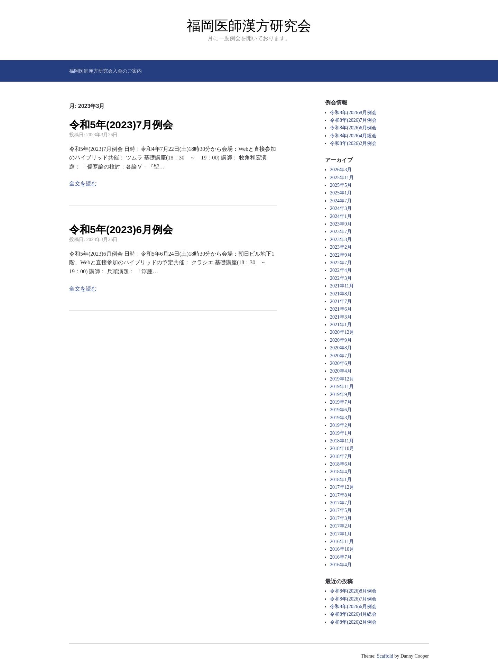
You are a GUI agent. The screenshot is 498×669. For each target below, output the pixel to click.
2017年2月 (341, 526)
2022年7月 (341, 262)
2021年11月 (342, 285)
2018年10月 (342, 448)
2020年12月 (342, 332)
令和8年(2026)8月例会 (353, 112)
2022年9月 (341, 255)
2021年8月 (341, 293)
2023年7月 (341, 231)
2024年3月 (341, 208)
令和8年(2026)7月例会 (353, 120)
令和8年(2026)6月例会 (353, 127)
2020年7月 (341, 355)
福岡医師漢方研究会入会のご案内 (105, 71)
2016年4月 (341, 564)
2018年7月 (341, 456)
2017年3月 (341, 518)
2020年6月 (341, 363)
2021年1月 (341, 324)
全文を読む (83, 183)
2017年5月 (341, 510)
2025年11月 (342, 177)
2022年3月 (341, 278)
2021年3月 (341, 317)
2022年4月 (341, 270)
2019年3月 (341, 417)
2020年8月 (341, 347)
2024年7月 (341, 200)
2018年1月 (341, 479)
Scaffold (385, 656)
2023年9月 (341, 224)
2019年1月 (341, 433)
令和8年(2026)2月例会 (353, 143)
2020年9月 (341, 340)
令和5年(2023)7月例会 (121, 124)
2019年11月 (342, 386)
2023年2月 (341, 247)
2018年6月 (341, 464)
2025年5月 (341, 185)
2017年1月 (341, 534)
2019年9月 (341, 394)
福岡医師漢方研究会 (249, 25)
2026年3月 (341, 169)
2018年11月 (342, 440)
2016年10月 (342, 549)
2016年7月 (341, 557)
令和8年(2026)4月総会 (353, 135)
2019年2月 (341, 425)
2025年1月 (341, 192)
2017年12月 (342, 487)
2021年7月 (341, 301)
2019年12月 (342, 379)
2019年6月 (341, 409)
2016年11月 (342, 541)
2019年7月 (341, 402)
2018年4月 (341, 471)
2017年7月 (341, 502)
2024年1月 (341, 216)
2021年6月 (341, 309)
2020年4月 (341, 371)
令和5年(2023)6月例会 (121, 229)
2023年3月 (341, 239)
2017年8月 (341, 495)
